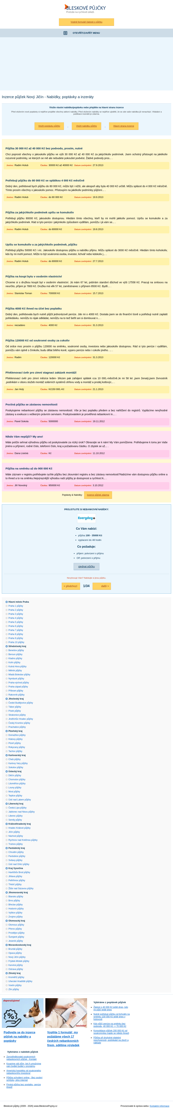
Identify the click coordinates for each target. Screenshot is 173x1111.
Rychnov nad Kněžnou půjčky (22, 840)
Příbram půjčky (15, 690)
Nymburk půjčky (16, 678)
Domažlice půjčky (17, 735)
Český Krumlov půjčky (19, 723)
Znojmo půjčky (15, 916)
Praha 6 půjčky (15, 626)
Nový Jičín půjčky (17, 957)
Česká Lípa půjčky (17, 807)
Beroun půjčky (15, 654)
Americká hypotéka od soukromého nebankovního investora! (23, 1071)
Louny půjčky (14, 787)
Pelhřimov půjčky (16, 880)
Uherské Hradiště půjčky (20, 981)
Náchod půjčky (15, 836)
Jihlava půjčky (15, 876)
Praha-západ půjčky (18, 686)
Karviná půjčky (15, 965)
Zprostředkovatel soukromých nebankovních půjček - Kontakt (21, 1058)
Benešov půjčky (16, 650)
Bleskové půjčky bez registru (86, 9)
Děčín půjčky (14, 775)
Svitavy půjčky (15, 860)
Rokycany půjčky (16, 747)
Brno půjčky (14, 900)
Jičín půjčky (14, 832)
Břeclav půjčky (15, 904)
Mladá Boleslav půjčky (19, 674)
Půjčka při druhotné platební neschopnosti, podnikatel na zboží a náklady (111, 1040)
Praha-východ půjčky (18, 682)
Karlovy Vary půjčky (18, 763)
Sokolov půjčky (15, 767)
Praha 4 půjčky (15, 618)
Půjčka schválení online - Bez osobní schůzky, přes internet (24, 1078)
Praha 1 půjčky (15, 606)
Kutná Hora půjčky (17, 666)
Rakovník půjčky (16, 694)
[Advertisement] (86, 64)
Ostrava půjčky (15, 969)
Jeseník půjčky (15, 941)
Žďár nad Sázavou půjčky (20, 888)
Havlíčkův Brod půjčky (19, 872)
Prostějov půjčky (16, 933)
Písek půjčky (14, 711)
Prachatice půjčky (17, 727)
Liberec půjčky (15, 816)
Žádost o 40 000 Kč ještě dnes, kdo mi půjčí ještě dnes (110, 1008)
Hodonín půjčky (16, 908)
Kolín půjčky (14, 662)
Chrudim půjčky (16, 852)
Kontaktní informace (159, 1106)
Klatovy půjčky (15, 739)
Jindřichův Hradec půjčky (20, 719)
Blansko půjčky (15, 896)
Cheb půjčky (14, 759)
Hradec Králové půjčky (19, 828)
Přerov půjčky (15, 929)
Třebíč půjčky (14, 884)
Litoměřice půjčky (17, 783)
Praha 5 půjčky (15, 622)
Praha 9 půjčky (15, 638)
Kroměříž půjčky (16, 977)
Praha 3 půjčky (15, 614)
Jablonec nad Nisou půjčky (21, 812)
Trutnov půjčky (15, 844)
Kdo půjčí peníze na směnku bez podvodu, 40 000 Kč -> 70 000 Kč (109, 1025)
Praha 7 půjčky (15, 630)
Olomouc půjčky (16, 925)
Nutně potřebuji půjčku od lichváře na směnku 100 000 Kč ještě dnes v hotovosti (111, 1017)
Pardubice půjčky (16, 856)
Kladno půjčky (15, 658)
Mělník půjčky (15, 670)
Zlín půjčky (13, 989)
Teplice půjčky (15, 795)
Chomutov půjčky (16, 779)
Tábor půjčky (14, 707)
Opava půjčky (15, 953)
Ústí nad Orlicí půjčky (18, 864)
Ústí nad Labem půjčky (19, 799)
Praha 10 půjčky (16, 642)
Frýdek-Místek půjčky (18, 961)
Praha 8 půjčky (15, 634)
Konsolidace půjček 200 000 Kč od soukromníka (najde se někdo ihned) (111, 1031)
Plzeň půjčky (14, 743)
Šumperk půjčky (16, 937)
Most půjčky (14, 791)
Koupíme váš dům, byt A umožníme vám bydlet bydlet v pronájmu (23, 1065)
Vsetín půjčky (14, 985)
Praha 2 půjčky (15, 610)
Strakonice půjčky (17, 715)
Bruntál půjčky (15, 949)
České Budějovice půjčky (20, 703)
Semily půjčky (15, 820)
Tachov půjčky (15, 751)
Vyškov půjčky (15, 912)
